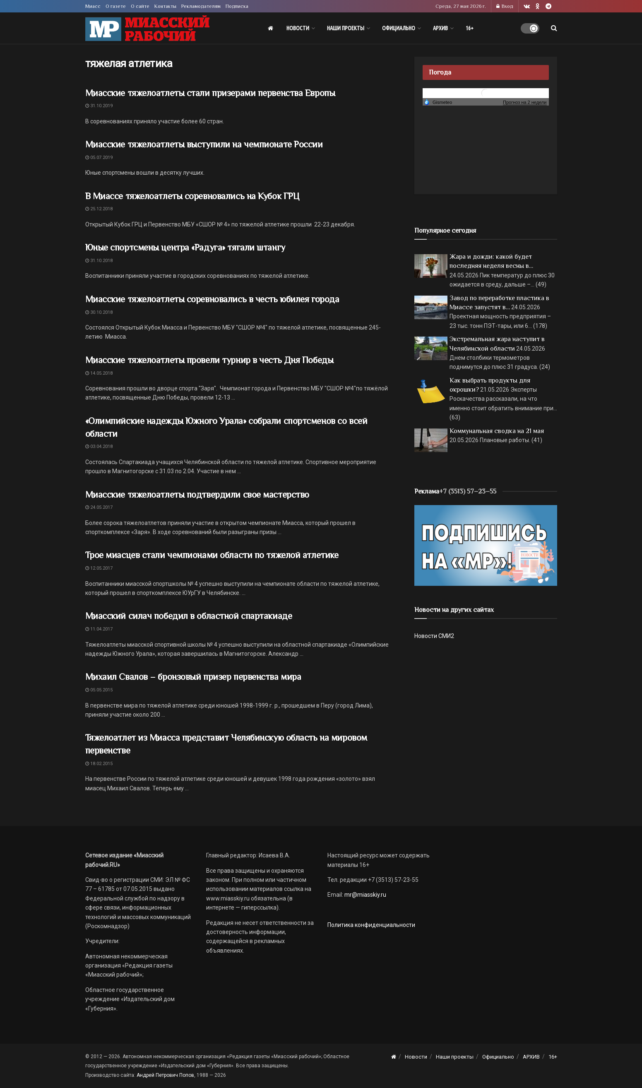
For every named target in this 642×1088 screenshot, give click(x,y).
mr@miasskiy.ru (364, 894)
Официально (398, 28)
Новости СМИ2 (434, 636)
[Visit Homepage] (147, 28)
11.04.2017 (99, 629)
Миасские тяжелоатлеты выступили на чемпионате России (204, 144)
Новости (297, 28)
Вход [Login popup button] (504, 6)
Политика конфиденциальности (371, 925)
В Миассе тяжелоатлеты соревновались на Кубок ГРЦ (192, 196)
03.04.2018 (99, 446)
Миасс (93, 6)
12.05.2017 (99, 568)
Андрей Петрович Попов (165, 1075)
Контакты (165, 6)
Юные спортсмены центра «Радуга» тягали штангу (185, 247)
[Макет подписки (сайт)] (485, 545)
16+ (470, 28)
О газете (116, 6)
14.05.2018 (99, 373)
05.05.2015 (99, 690)
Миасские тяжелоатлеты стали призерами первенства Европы (210, 93)
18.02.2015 (99, 763)
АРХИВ (440, 28)
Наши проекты (345, 28)
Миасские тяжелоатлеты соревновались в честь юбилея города (212, 299)
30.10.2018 (99, 312)
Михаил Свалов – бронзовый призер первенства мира (193, 677)
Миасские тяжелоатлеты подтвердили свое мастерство (197, 494)
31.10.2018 (99, 260)
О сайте (140, 6)
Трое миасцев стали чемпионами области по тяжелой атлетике (212, 555)
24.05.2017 (99, 507)
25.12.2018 (99, 209)
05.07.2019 (99, 157)
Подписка (237, 6)
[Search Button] (554, 28)
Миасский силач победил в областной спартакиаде (188, 616)
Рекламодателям (201, 6)
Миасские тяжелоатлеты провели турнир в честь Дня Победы (209, 360)
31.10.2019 (99, 105)
